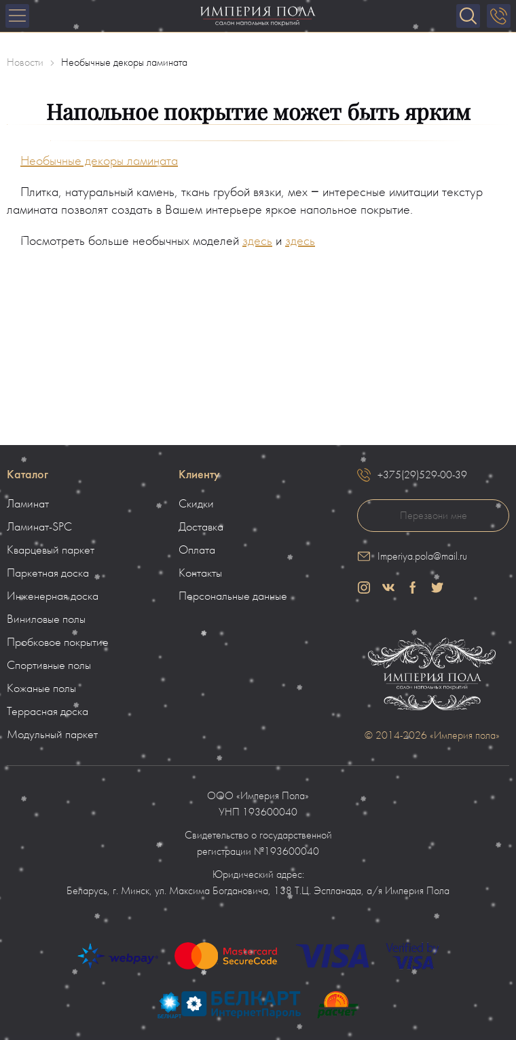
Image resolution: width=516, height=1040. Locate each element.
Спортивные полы (49, 665)
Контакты (200, 573)
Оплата (197, 550)
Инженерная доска (52, 596)
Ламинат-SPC (39, 527)
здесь (257, 240)
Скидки (196, 504)
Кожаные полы (41, 688)
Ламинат (28, 504)
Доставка (201, 527)
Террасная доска (47, 711)
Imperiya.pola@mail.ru (422, 556)
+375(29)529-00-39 (422, 475)
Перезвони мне (433, 515)
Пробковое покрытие (58, 642)
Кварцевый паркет (50, 550)
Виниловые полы (46, 619)
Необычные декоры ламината (99, 160)
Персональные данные (233, 596)
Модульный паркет (52, 735)
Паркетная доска (48, 573)
